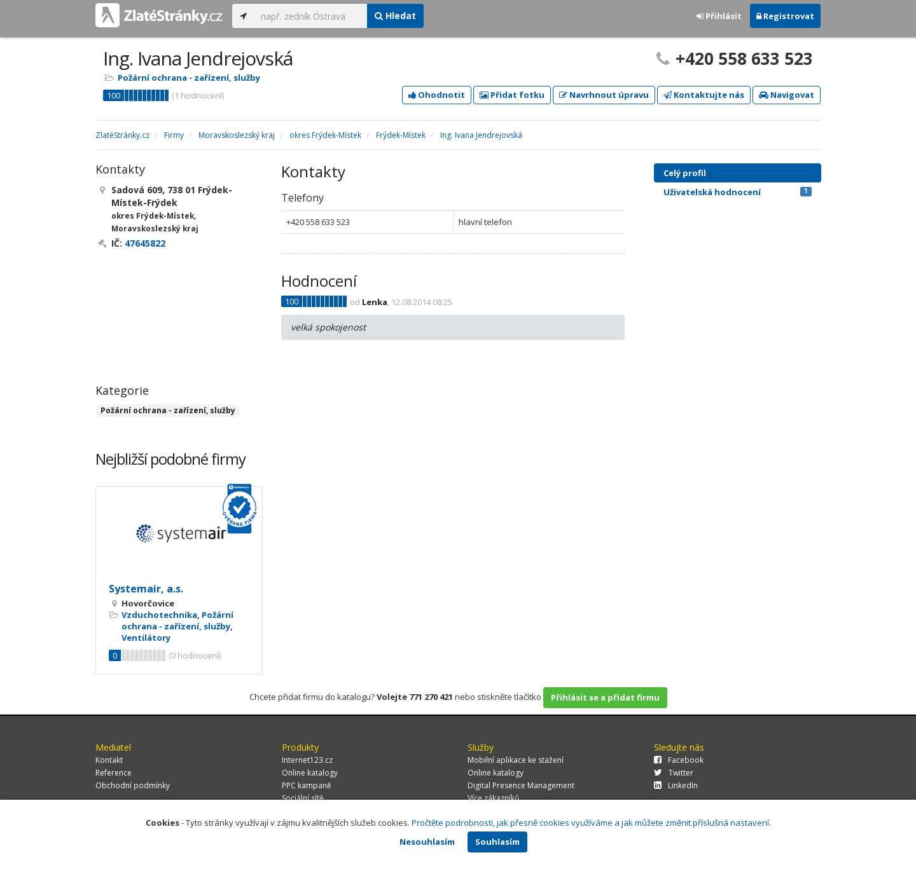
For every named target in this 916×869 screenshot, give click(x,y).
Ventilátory (145, 637)
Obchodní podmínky (132, 785)
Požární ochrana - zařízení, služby (189, 77)
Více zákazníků (493, 798)
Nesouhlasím (427, 841)
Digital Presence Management (521, 785)
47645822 (145, 243)
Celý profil (684, 173)
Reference (113, 772)
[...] (311, 16)
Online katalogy (310, 772)
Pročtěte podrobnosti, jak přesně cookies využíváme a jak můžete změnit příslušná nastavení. (591, 822)
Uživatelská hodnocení (737, 192)
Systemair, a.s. (146, 589)
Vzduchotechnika (159, 614)
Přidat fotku (512, 94)
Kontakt (109, 760)
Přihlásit (719, 16)
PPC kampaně (306, 785)
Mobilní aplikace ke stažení (516, 760)
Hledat (395, 16)
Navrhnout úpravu (604, 94)
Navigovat (786, 94)
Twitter (673, 772)
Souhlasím (497, 841)
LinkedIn (676, 785)
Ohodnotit (436, 94)
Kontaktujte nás (703, 94)
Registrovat (785, 16)
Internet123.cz (307, 760)
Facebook (679, 760)
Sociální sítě (303, 798)
